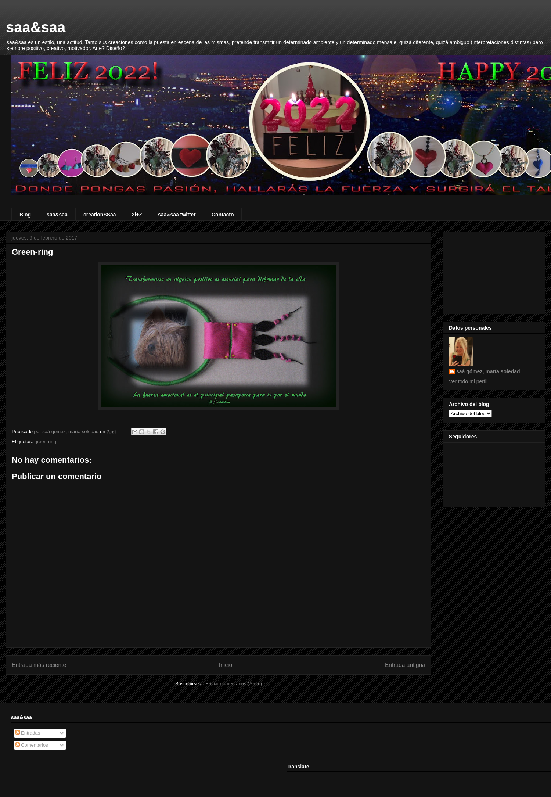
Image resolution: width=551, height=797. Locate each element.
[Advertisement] (494, 271)
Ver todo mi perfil (468, 381)
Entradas (27, 733)
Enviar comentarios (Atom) (233, 683)
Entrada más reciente (39, 665)
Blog (25, 215)
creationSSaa (99, 215)
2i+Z (137, 215)
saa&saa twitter (177, 215)
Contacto (223, 215)
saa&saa (35, 27)
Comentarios (31, 745)
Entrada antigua (405, 665)
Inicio (225, 665)
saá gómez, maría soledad (488, 371)
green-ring (45, 441)
